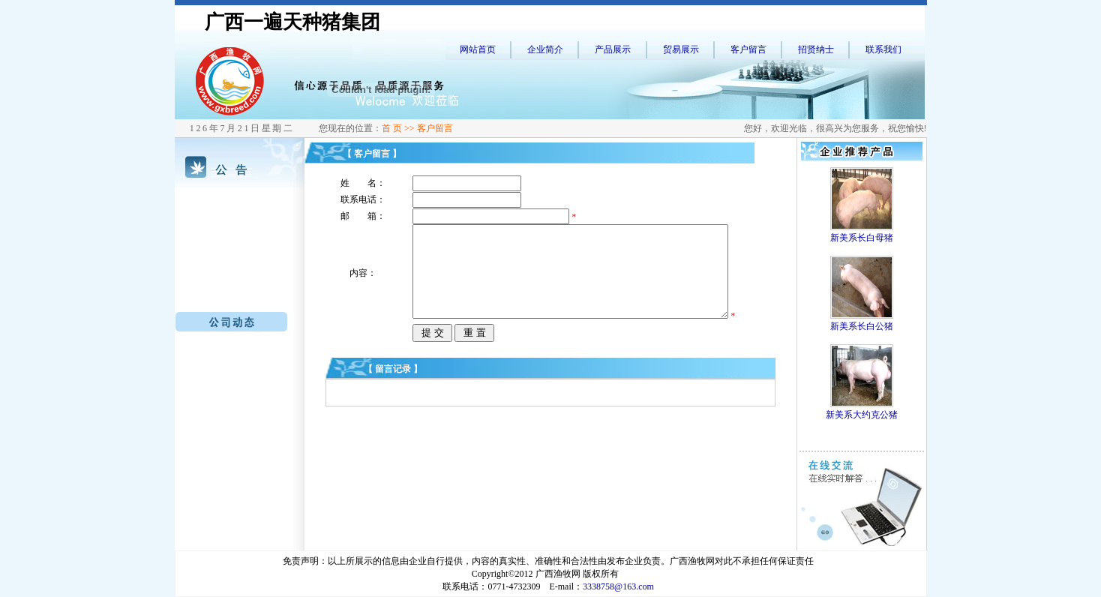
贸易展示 (681, 49)
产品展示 (613, 49)
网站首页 (478, 49)
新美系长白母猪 (861, 237)
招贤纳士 (816, 49)
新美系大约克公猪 (862, 415)
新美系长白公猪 (861, 326)
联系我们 (884, 49)
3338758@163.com (618, 586)
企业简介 (545, 49)
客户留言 (748, 49)
